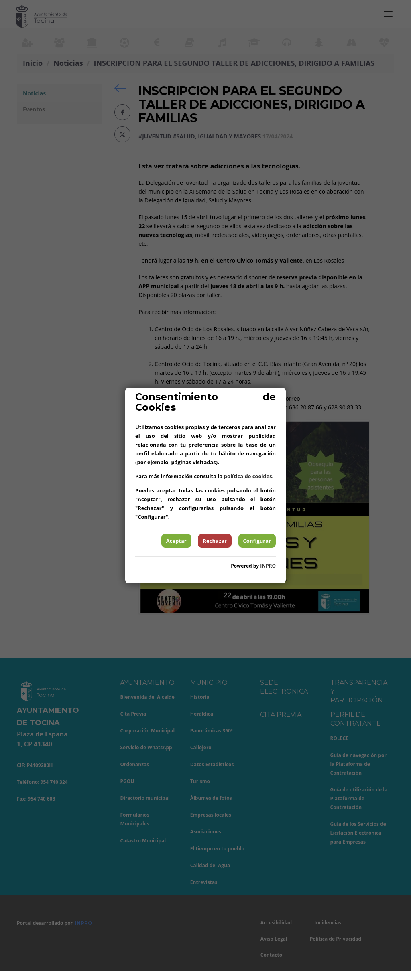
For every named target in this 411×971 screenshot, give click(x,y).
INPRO (268, 565)
